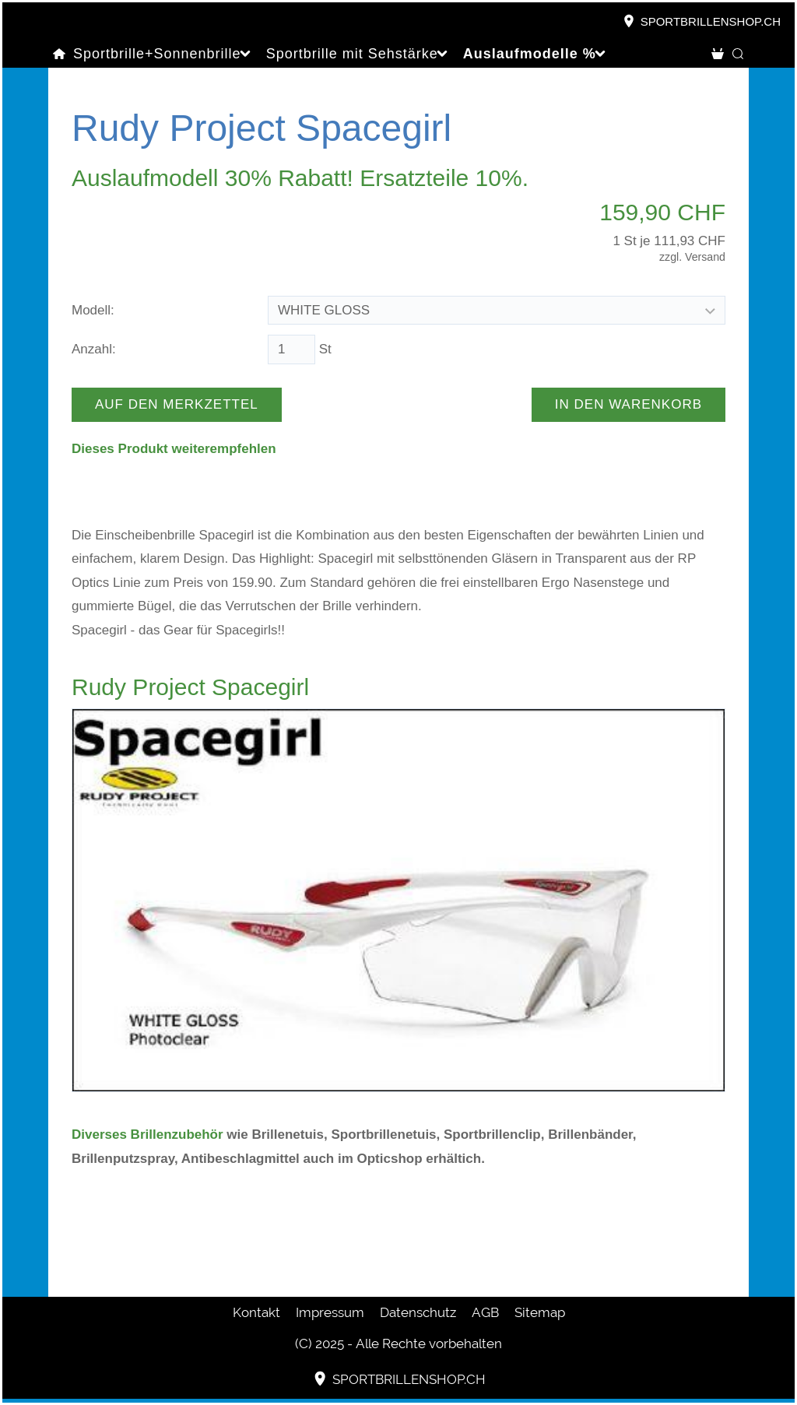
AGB (485, 1312)
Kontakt (256, 1312)
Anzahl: (94, 349)
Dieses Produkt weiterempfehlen (174, 448)
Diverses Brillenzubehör (147, 1134)
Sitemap (539, 1312)
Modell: (93, 310)
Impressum (330, 1312)
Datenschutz (418, 1312)
